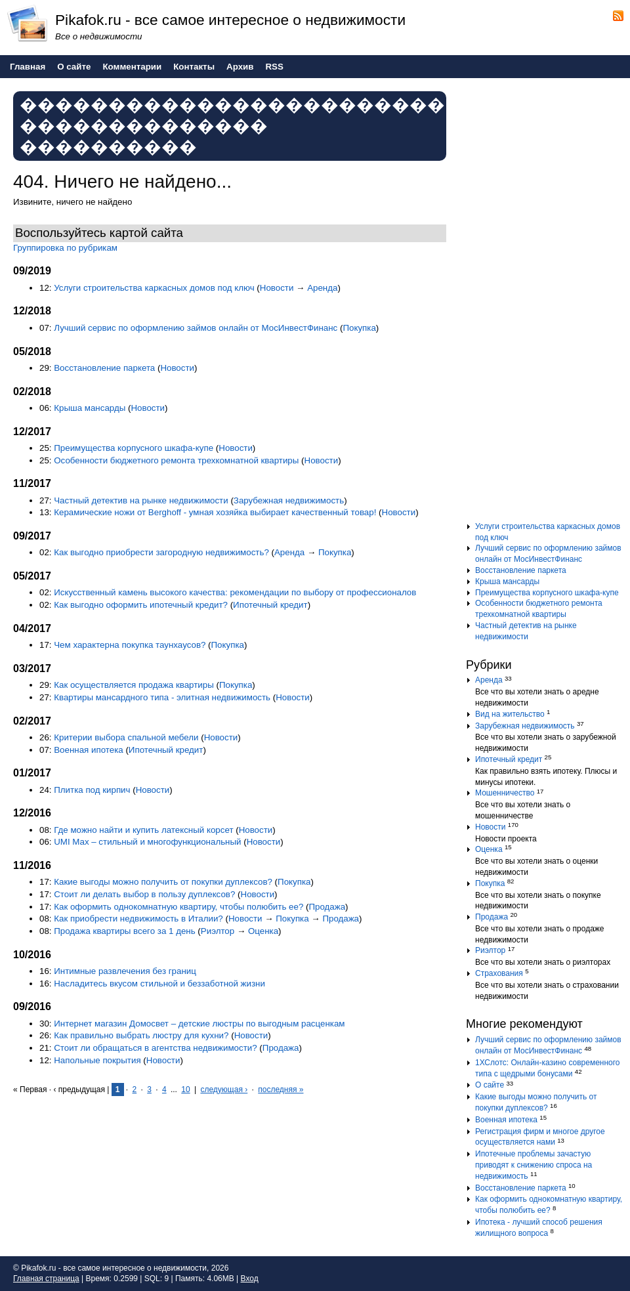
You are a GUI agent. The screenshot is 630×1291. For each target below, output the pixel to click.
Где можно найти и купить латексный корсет (143, 830)
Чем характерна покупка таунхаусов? (129, 645)
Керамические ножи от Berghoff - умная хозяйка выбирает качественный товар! (215, 512)
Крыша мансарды (89, 408)
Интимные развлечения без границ (125, 971)
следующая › (223, 1089)
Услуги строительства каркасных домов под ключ (154, 288)
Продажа (326, 907)
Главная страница (46, 1278)
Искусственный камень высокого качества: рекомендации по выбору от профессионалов (235, 592)
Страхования (499, 973)
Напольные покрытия (97, 1060)
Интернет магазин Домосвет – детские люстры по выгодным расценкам (199, 1023)
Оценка (263, 931)
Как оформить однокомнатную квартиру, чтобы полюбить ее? (178, 907)
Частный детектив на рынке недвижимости (141, 500)
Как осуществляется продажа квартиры (134, 685)
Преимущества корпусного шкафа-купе (133, 448)
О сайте (489, 1085)
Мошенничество (504, 792)
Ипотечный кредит (270, 605)
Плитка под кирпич (92, 790)
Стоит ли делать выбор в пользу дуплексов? (144, 894)
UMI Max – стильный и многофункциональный (147, 842)
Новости (277, 288)
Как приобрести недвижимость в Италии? (138, 918)
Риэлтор (217, 931)
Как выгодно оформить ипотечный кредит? (141, 605)
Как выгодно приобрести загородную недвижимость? (162, 552)
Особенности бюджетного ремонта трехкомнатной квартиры (176, 460)
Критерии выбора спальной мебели (126, 737)
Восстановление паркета (104, 368)
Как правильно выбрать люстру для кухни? (141, 1035)
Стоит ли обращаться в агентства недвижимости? (155, 1048)
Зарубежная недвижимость (289, 500)
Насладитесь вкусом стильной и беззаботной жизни (159, 983)
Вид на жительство (510, 714)
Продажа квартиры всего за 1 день (124, 931)
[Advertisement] (544, 304)
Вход (250, 1278)
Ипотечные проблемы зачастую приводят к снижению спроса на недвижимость (533, 1165)
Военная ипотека (88, 750)
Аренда (322, 288)
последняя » (280, 1089)
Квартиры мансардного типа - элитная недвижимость (162, 697)
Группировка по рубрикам (65, 248)
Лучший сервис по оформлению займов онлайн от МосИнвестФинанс (195, 328)
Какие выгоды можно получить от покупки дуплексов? (163, 882)
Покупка (359, 328)
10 (185, 1089)
